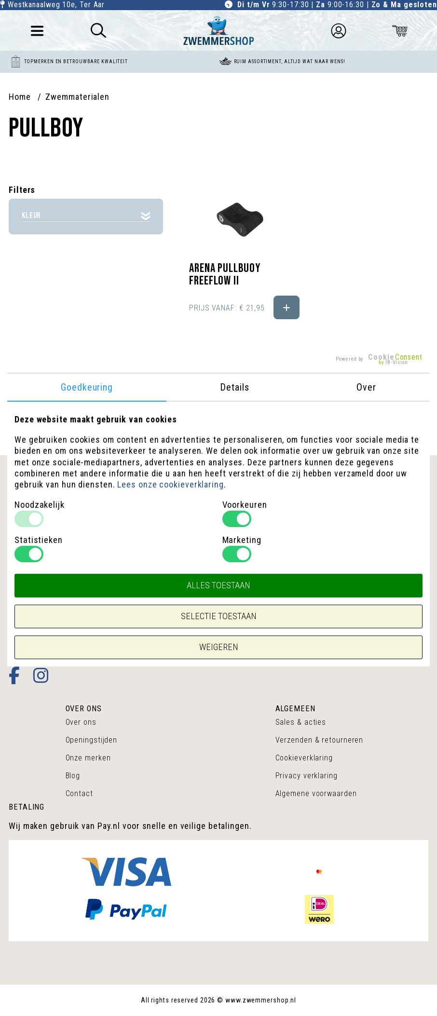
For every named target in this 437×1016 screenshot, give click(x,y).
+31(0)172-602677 (45, 616)
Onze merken (88, 757)
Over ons (81, 722)
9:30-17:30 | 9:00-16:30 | (337, 4)
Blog (73, 775)
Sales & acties (301, 722)
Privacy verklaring (306, 775)
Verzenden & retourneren (319, 740)
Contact (79, 793)
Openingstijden (92, 740)
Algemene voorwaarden (316, 793)
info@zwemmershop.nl (52, 631)
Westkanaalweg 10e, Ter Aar (56, 4)
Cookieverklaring (304, 757)
